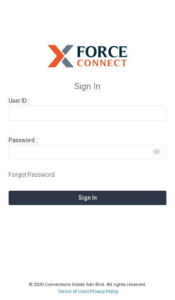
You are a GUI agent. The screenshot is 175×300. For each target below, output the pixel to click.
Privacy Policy (104, 291)
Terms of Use (72, 291)
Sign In (87, 197)
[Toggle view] (156, 152)
